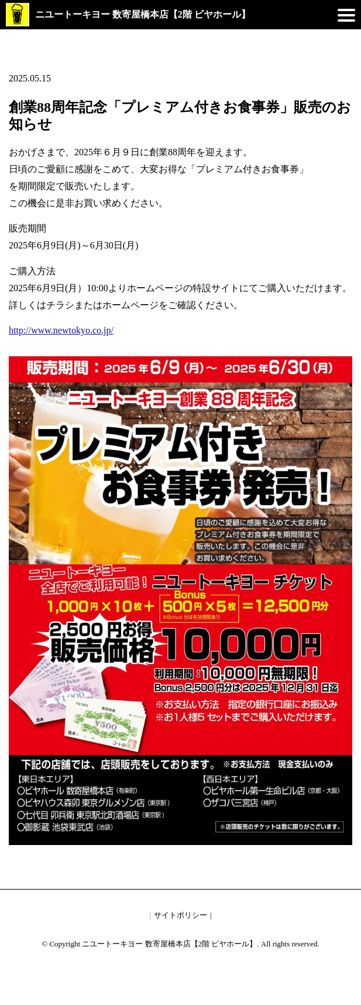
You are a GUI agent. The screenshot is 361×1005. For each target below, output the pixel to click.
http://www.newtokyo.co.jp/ (61, 330)
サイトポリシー (180, 915)
